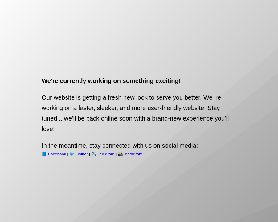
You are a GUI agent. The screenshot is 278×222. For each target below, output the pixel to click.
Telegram (105, 154)
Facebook (57, 154)
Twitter (82, 154)
